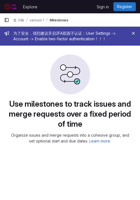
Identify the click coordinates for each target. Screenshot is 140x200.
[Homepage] (11, 6)
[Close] (133, 33)
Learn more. (100, 141)
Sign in (103, 6)
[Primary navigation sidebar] (6, 20)
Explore (30, 6)
